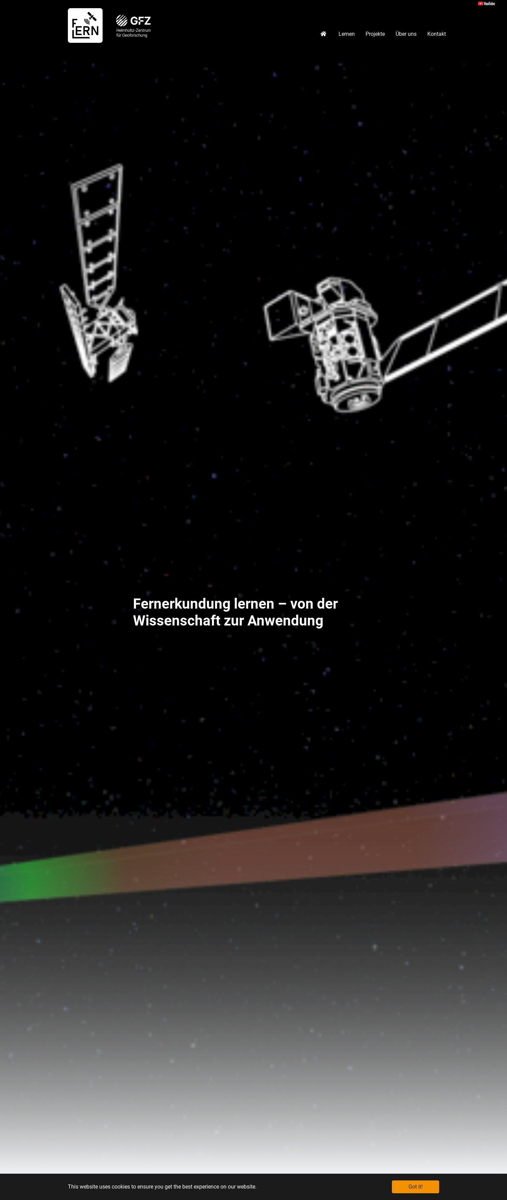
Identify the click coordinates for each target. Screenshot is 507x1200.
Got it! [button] (415, 1186)
